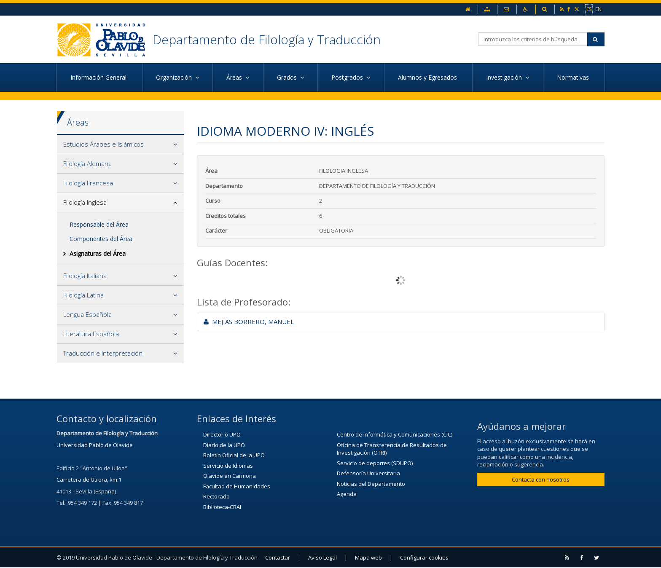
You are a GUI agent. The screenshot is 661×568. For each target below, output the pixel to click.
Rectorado (216, 496)
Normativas (574, 77)
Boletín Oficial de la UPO (234, 455)
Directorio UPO (222, 434)
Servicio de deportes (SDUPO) (375, 463)
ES (588, 9)
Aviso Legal (322, 557)
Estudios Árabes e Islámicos (103, 144)
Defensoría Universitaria (368, 473)
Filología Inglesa (85, 202)
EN (598, 9)
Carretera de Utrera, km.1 (88, 479)
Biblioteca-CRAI (222, 507)
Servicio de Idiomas (228, 465)
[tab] (120, 144)
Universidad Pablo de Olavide (94, 445)
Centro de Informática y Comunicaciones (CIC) (394, 434)
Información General (99, 77)
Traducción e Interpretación (102, 353)
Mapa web (368, 557)
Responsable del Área (99, 224)
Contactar (277, 557)
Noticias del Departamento (371, 484)
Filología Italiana (85, 275)
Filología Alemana (87, 163)
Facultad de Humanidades (236, 486)
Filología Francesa (88, 183)
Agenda (347, 494)
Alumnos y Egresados (428, 77)
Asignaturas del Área (98, 253)
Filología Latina (83, 295)
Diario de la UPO (224, 445)
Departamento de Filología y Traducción (267, 39)
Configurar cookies (424, 557)
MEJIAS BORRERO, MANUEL (249, 321)
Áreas (78, 122)
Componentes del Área (101, 239)
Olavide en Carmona (229, 476)
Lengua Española (87, 314)
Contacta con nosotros (541, 479)
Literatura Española (91, 334)
